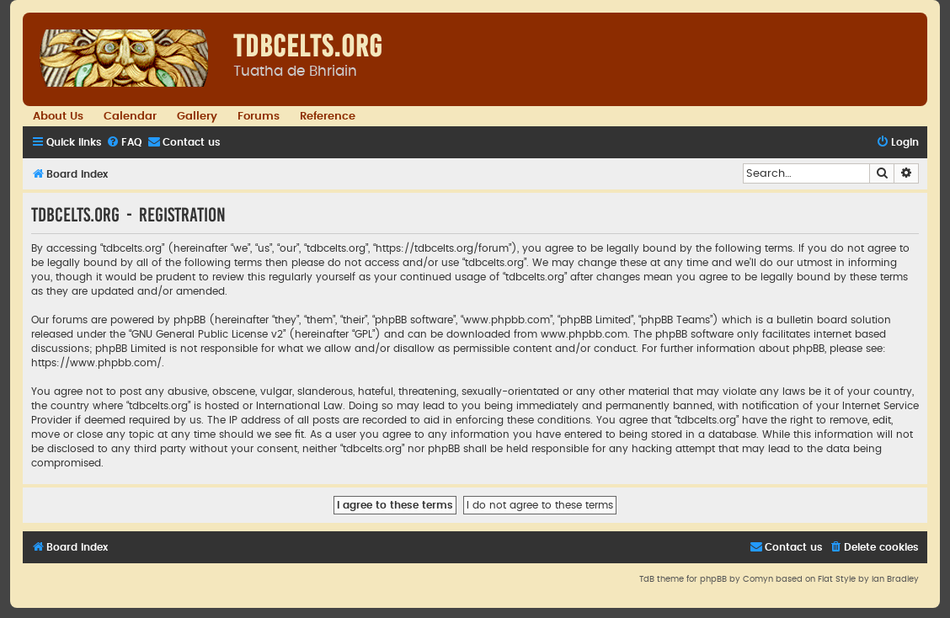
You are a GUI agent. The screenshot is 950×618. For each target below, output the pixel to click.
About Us (58, 116)
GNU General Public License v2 (207, 334)
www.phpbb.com (584, 334)
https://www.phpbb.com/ (96, 363)
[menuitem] (123, 142)
